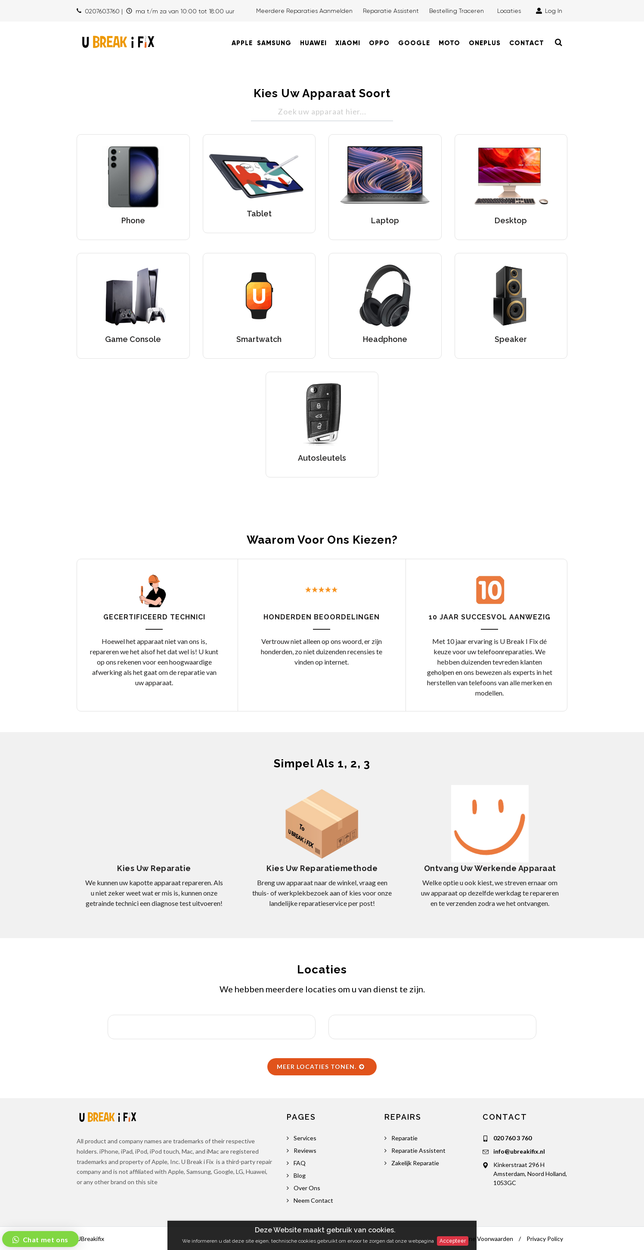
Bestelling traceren (457, 10)
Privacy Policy (544, 1238)
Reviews (305, 1150)
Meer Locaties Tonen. (321, 1066)
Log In (549, 11)
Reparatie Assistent (391, 10)
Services (305, 1138)
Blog (300, 1175)
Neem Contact (313, 1200)
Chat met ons (44, 1239)
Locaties (510, 10)
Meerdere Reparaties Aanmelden (304, 10)
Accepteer (453, 1241)
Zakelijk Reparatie (415, 1163)
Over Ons (307, 1188)
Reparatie (404, 1138)
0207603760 (102, 11)
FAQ (300, 1163)
